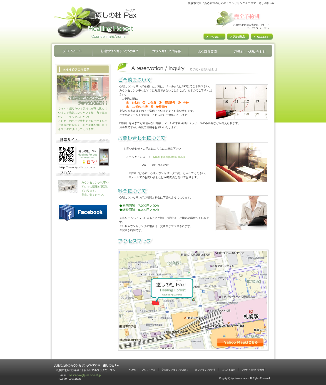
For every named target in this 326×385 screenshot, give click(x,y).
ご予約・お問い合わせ (252, 369)
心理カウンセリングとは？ (175, 369)
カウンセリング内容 (205, 369)
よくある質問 (228, 369)
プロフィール (148, 369)
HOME (132, 369)
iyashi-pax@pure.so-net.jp (169, 156)
